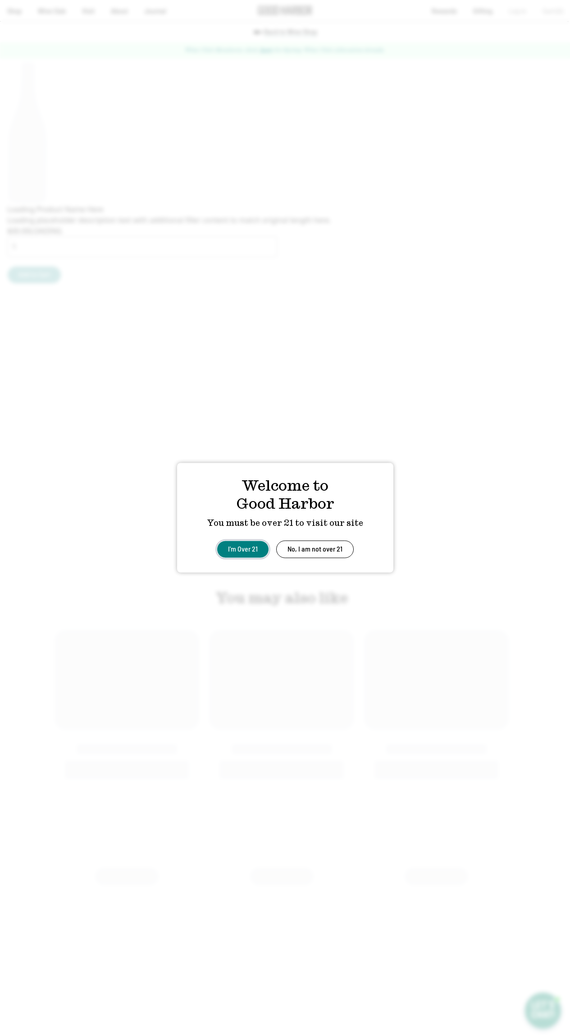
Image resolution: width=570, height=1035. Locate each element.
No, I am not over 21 (314, 548)
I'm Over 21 (243, 548)
